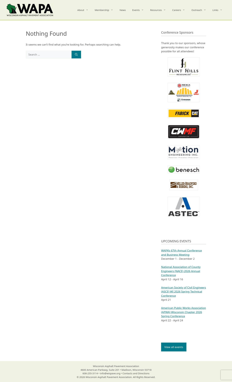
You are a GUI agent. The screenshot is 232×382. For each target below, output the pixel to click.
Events (139, 10)
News (123, 10)
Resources (159, 10)
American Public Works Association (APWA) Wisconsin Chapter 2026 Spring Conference (183, 312)
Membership (105, 10)
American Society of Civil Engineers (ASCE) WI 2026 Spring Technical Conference (183, 292)
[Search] (76, 54)
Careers (180, 10)
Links (219, 10)
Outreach (200, 10)
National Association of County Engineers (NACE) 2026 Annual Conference (181, 271)
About (84, 10)
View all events (173, 347)
